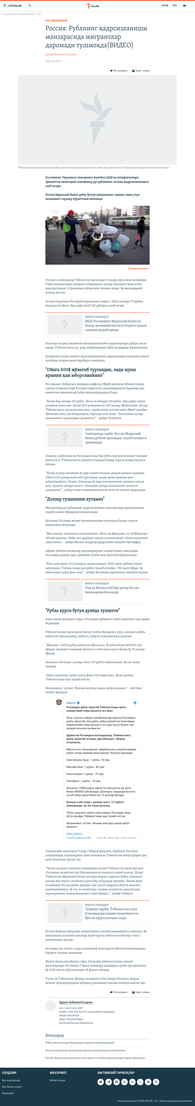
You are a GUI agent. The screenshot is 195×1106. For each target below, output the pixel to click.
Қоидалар (8, 1093)
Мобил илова (57, 1080)
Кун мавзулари (56, 20)
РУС (175, 5)
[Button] (119, 71)
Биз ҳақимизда (11, 1080)
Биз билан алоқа (12, 1087)
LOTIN (164, 5)
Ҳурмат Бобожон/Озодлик (61, 54)
